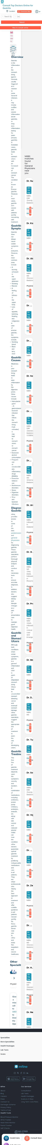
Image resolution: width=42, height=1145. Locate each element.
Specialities (5, 1037)
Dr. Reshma (30, 305)
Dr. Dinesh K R (31, 697)
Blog (2, 1093)
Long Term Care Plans (29, 1102)
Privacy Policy (6, 1107)
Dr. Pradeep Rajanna (33, 603)
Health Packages (7, 1046)
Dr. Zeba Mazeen (32, 885)
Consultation (26, 1091)
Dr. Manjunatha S (32, 660)
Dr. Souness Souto (32, 376)
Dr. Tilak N (30, 460)
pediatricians (16, 533)
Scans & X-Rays (27, 1099)
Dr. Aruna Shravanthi (33, 505)
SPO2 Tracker (6, 1120)
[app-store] (13, 1079)
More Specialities (7, 1042)
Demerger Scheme (8, 1104)
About (3, 1091)
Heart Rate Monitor (8, 1123)
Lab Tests (4, 1050)
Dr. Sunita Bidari (31, 181)
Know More (28, 211)
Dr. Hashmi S (30, 411)
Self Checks (5, 1128)
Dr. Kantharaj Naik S (33, 223)
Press (3, 1099)
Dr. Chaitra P (30, 925)
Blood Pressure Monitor (9, 1117)
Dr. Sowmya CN (31, 772)
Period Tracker (6, 1125)
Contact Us (5, 1102)
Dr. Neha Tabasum (32, 1012)
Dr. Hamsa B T (31, 967)
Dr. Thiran (30, 340)
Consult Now (30, 211)
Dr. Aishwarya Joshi (32, 258)
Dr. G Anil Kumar (31, 552)
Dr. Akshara (30, 850)
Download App (24, 11)
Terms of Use (6, 1110)
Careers (4, 1096)
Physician (30, 286)
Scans (3, 1054)
